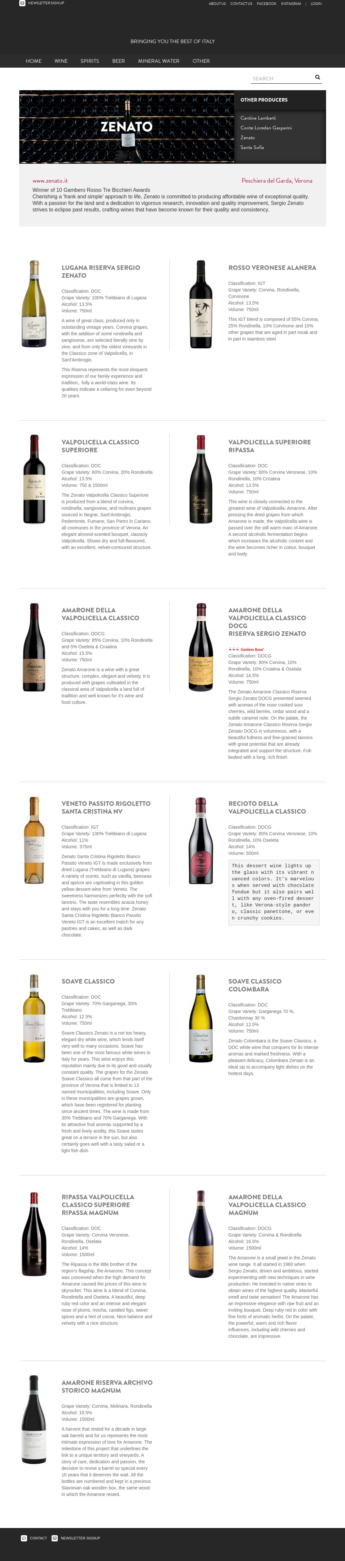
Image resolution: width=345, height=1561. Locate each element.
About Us (217, 4)
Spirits (90, 61)
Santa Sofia (252, 147)
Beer (118, 61)
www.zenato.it (50, 180)
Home (33, 61)
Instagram (291, 4)
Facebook (266, 4)
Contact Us (241, 4)
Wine (61, 61)
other (201, 61)
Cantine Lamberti (258, 118)
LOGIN (316, 4)
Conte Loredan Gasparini (266, 128)
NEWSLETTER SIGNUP (41, 3)
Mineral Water (159, 61)
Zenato (248, 137)
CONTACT (34, 1538)
